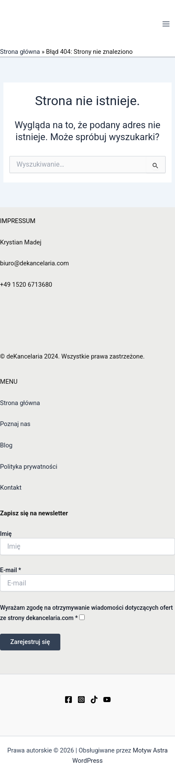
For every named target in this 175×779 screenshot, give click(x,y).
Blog (6, 445)
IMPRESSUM (18, 221)
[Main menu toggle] (166, 24)
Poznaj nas (15, 424)
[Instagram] (81, 699)
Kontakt (10, 487)
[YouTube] (107, 699)
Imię (6, 533)
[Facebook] (68, 699)
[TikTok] (94, 699)
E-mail (10, 570)
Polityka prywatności (28, 466)
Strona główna (20, 52)
